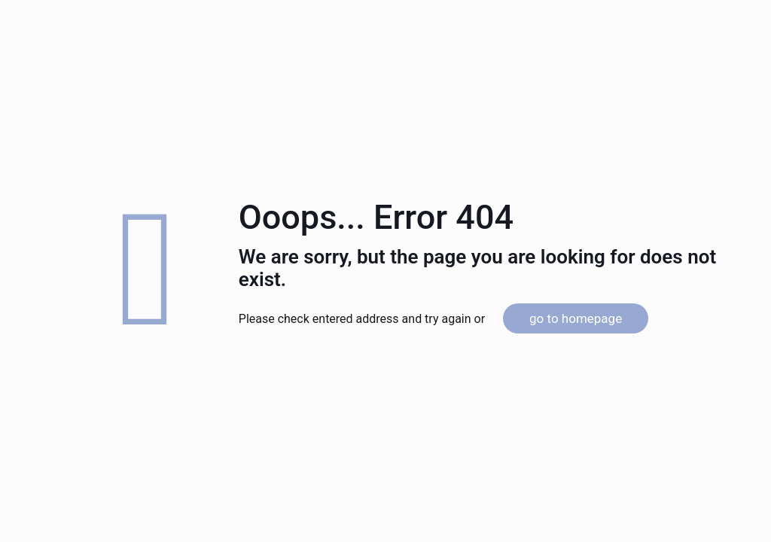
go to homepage (575, 318)
